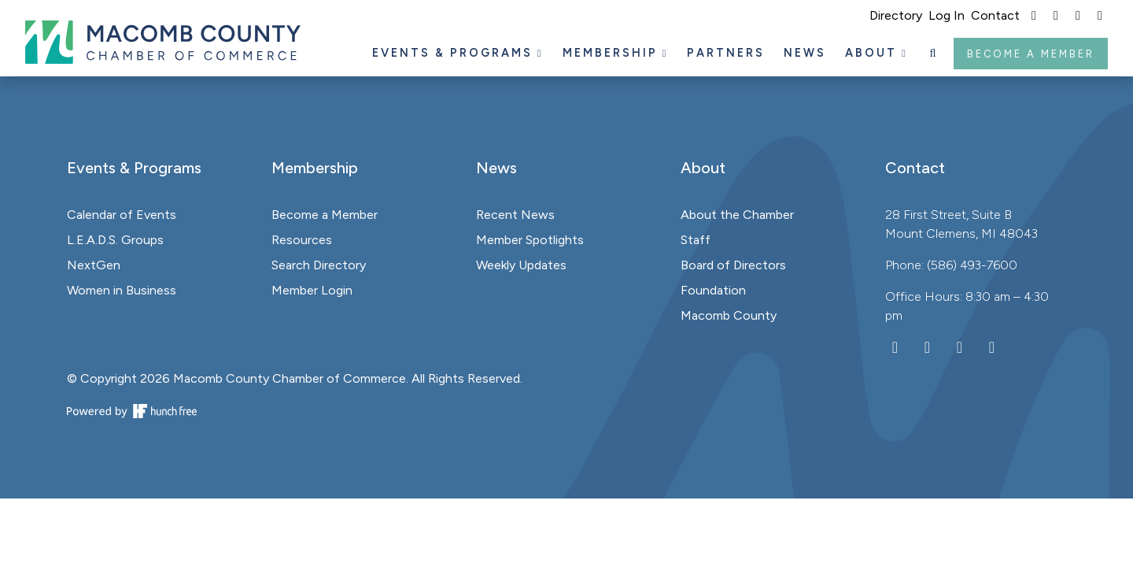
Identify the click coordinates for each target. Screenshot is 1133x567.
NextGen (93, 265)
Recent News (515, 214)
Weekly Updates (521, 265)
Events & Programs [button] (454, 53)
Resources (301, 239)
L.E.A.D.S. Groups (115, 239)
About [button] (873, 53)
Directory (895, 15)
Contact (995, 15)
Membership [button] (612, 53)
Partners (726, 53)
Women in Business (121, 290)
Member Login (311, 290)
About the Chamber (737, 214)
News (805, 53)
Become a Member (1030, 54)
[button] (934, 54)
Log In (946, 15)
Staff (695, 239)
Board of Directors (733, 265)
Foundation (713, 290)
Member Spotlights (530, 239)
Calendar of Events (121, 214)
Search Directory (318, 265)
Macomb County (729, 315)
